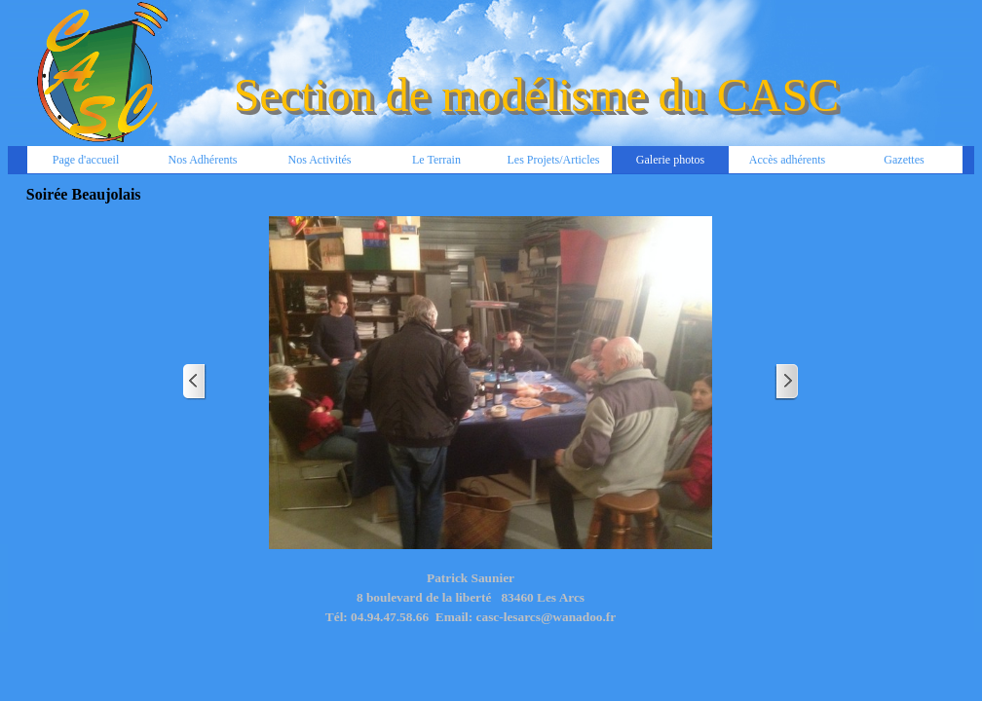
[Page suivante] (786, 382)
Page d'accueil (86, 159)
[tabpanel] (471, 607)
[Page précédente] (195, 382)
